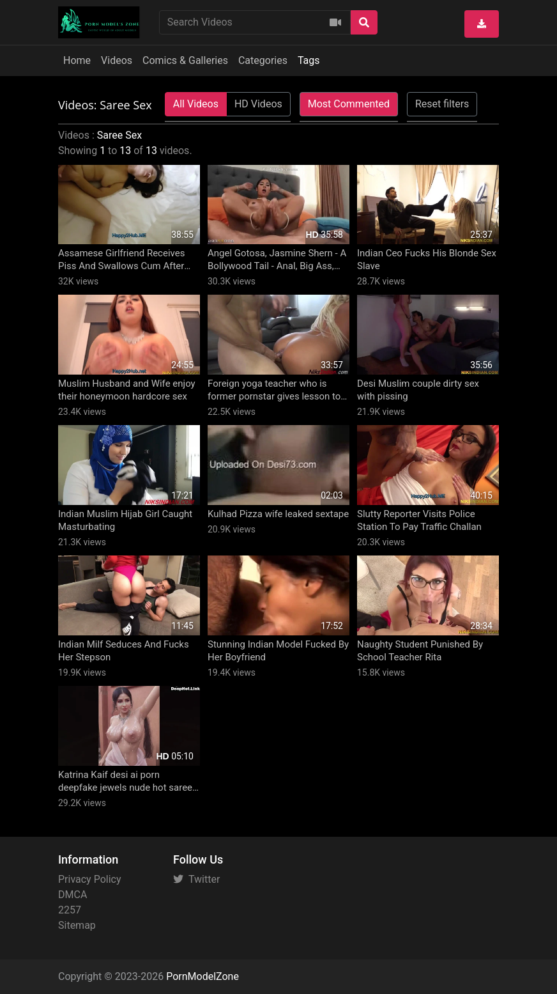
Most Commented (349, 104)
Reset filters (442, 104)
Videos (116, 60)
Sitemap (77, 925)
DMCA (72, 895)
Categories (262, 60)
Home (77, 60)
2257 (69, 910)
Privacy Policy (89, 879)
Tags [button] (309, 60)
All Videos (195, 104)
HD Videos (258, 104)
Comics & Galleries (185, 60)
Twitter (196, 879)
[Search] (364, 22)
